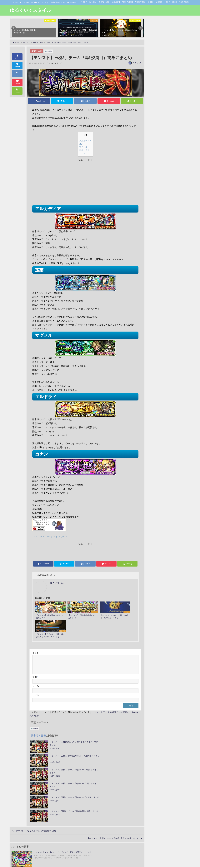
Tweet (17, 65)
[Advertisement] (59, 182)
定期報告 (159, 2)
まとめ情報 (184, 2)
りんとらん (137, 63)
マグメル (83, 147)
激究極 (150, 2)
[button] (13, 28)
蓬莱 (81, 144)
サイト (35, 682)
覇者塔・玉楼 (104, 2)
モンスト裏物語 (171, 2)
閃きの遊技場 (128, 2)
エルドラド (84, 150)
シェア (17, 56)
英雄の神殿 (140, 2)
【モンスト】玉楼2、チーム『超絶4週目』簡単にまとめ (111, 784)
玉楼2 (50, 51)
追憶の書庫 (116, 2)
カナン (82, 153)
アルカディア (85, 141)
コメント (36, 636)
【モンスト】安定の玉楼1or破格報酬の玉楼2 (37, 776)
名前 (35, 663)
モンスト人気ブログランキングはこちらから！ (51, 537)
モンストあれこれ (89, 2)
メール (36, 673)
